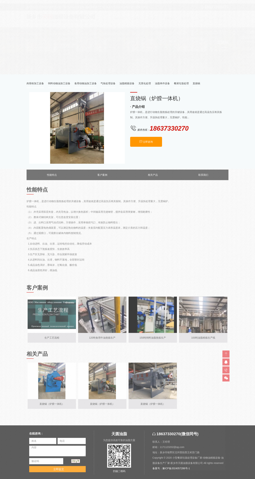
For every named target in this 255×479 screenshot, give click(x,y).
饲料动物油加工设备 (59, 84)
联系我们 (203, 177)
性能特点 (52, 177)
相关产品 (153, 177)
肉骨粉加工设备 (35, 84)
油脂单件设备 (162, 84)
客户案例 (102, 177)
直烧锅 (224, 47)
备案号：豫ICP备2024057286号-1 (171, 470)
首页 (202, 47)
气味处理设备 (108, 84)
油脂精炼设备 (127, 84)
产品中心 (213, 47)
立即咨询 (148, 142)
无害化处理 (144, 84)
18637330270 (166, 436)
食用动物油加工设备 (85, 84)
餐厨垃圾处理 (181, 84)
